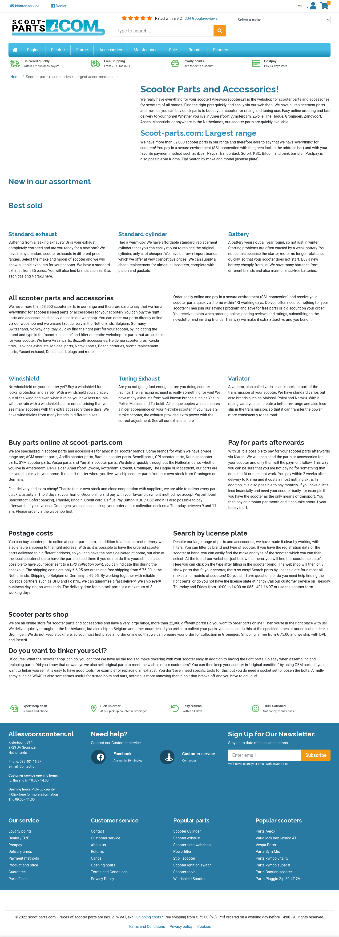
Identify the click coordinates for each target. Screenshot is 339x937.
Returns (97, 851)
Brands (195, 50)
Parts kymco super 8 (273, 865)
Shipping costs (148, 917)
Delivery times (20, 851)
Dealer (58, 6)
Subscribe (316, 755)
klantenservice (24, 6)
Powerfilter (182, 851)
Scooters (221, 50)
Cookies (204, 926)
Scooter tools (184, 872)
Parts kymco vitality (272, 858)
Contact (97, 831)
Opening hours (103, 865)
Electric (58, 50)
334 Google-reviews (201, 18)
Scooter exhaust (186, 838)
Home (15, 77)
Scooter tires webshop (192, 845)
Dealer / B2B (18, 838)
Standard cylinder (142, 234)
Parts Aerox (265, 831)
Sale (173, 50)
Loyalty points (20, 831)
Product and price (23, 865)
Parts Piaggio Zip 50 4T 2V (278, 879)
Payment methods (23, 858)
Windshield (23, 378)
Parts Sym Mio (268, 851)
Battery (238, 234)
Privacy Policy (102, 879)
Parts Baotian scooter (274, 872)
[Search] (220, 30)
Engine (33, 50)
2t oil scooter (184, 858)
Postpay (15, 845)
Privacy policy (181, 926)
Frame (82, 50)
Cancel (96, 858)
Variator (239, 378)
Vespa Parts (266, 845)
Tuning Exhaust (139, 378)
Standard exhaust (32, 234)
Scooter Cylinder (187, 831)
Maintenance (145, 50)
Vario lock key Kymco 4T (276, 838)
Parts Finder (18, 879)
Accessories (110, 50)
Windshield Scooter (189, 879)
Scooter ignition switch (192, 865)
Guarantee (17, 872)
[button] (298, 6)
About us (98, 845)
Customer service (105, 838)
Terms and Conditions (109, 872)
